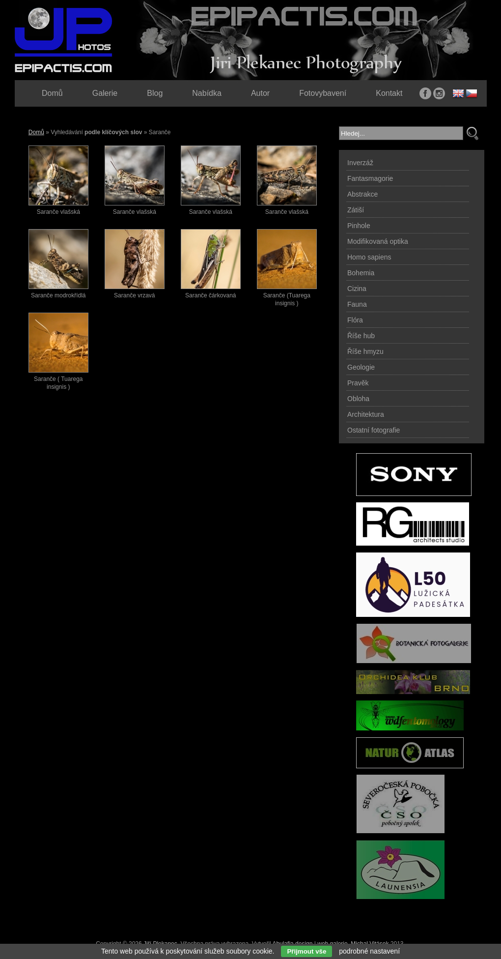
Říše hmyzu (365, 351)
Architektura (365, 414)
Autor (260, 93)
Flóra (355, 320)
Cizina (356, 288)
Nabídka (207, 93)
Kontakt (389, 93)
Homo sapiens (369, 257)
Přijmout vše (306, 951)
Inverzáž (360, 163)
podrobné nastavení (369, 951)
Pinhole (358, 226)
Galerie (105, 93)
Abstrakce (362, 194)
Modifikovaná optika (377, 241)
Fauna (357, 304)
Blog (155, 93)
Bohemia (360, 273)
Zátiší (355, 210)
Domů (36, 132)
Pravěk (358, 383)
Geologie (361, 367)
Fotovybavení (322, 93)
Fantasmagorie (370, 178)
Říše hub (361, 336)
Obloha (358, 399)
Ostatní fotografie (373, 430)
